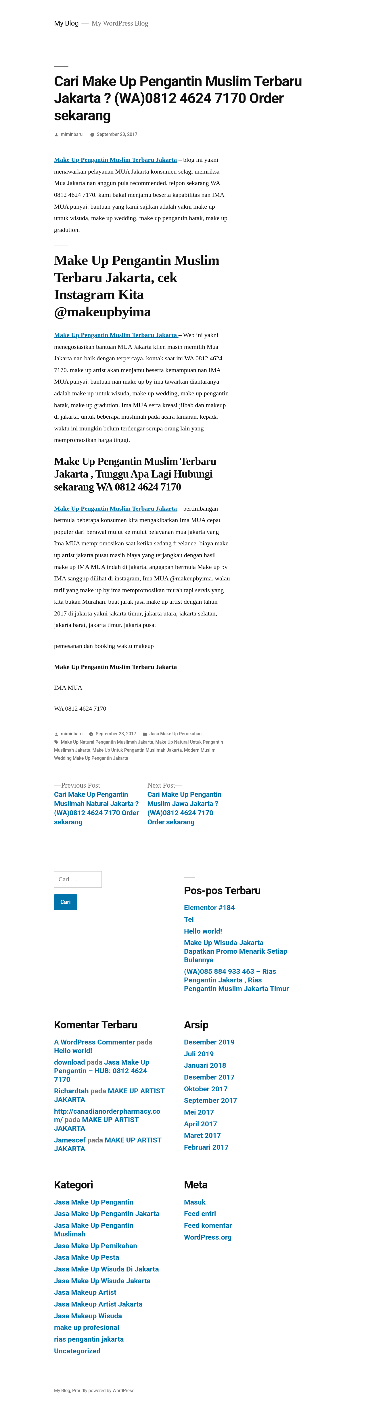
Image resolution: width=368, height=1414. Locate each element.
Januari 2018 (205, 1065)
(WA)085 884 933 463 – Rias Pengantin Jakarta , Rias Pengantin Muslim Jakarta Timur (236, 979)
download (69, 1062)
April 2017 (200, 1124)
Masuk (195, 1202)
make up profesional (86, 1327)
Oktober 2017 (206, 1089)
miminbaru (72, 134)
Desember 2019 (209, 1042)
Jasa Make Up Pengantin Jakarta (107, 1213)
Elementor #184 (209, 907)
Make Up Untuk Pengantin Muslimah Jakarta (137, 750)
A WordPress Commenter (94, 1042)
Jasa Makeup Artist (85, 1292)
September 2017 (210, 1100)
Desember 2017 (209, 1077)
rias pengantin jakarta (89, 1339)
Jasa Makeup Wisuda (88, 1316)
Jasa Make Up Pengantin (93, 1202)
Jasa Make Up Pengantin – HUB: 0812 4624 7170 (101, 1070)
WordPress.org (208, 1237)
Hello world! (203, 931)
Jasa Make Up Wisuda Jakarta (102, 1281)
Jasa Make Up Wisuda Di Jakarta (106, 1269)
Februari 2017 (206, 1147)
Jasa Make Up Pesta (86, 1257)
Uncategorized (77, 1351)
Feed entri (200, 1213)
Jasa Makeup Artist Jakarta (98, 1304)
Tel (189, 919)
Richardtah (71, 1091)
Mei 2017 (199, 1112)
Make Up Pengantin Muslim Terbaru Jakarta (115, 159)
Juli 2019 (199, 1054)
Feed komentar (208, 1225)
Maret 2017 (202, 1135)
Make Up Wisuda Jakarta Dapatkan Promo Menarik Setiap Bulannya (235, 951)
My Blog (66, 23)
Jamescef (70, 1140)
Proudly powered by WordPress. (103, 1390)
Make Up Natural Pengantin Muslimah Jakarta (107, 742)
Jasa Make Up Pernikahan (176, 733)
